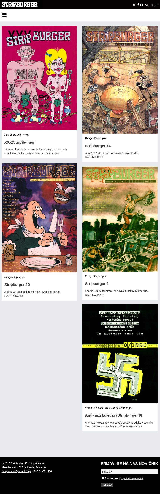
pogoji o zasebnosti (132, 478)
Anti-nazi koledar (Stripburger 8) (113, 415)
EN (156, 4)
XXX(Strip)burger (19, 142)
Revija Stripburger (95, 138)
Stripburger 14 (98, 146)
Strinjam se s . (122, 478)
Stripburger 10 (17, 285)
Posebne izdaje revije (16, 134)
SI (152, 4)
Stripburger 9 (97, 284)
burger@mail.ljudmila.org (16, 471)
